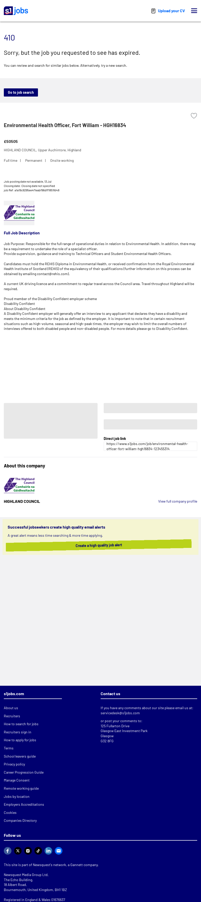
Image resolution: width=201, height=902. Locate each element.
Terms (9, 748)
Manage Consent (17, 780)
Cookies (10, 812)
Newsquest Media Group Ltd (26, 874)
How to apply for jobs (20, 740)
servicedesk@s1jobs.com (120, 713)
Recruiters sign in (17, 732)
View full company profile (177, 501)
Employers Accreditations (24, 804)
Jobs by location (17, 796)
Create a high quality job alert (103, 545)
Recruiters (12, 716)
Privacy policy (14, 764)
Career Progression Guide (24, 772)
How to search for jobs (21, 724)
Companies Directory (20, 820)
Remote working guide (21, 788)
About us (11, 708)
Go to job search (21, 92)
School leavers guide (20, 756)
